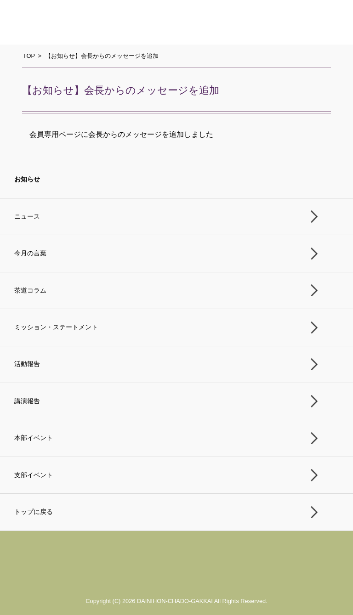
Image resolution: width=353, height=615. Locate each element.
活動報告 (27, 364)
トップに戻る (33, 511)
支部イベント (33, 475)
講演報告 (27, 401)
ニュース (27, 216)
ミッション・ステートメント (56, 327)
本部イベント (33, 437)
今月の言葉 (30, 253)
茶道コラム (30, 290)
